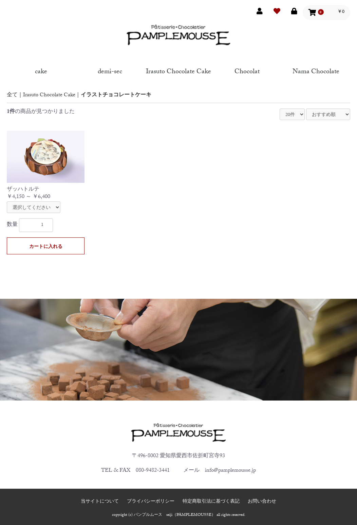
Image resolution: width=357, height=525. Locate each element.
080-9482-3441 (153, 470)
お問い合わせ (262, 502)
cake (41, 70)
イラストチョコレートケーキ (116, 95)
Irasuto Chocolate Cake (178, 70)
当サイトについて (100, 502)
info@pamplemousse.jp (230, 470)
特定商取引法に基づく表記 (211, 502)
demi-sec (110, 70)
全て (12, 95)
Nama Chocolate (316, 70)
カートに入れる (45, 247)
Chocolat (247, 70)
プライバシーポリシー (150, 502)
